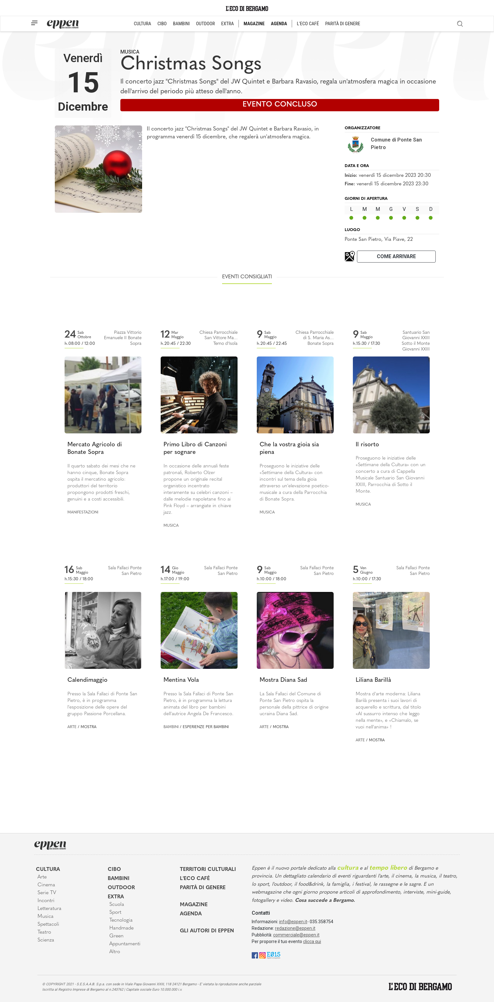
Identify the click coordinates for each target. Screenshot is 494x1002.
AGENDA (279, 23)
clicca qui (312, 941)
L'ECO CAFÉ (308, 23)
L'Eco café (195, 878)
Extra (116, 897)
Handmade (121, 928)
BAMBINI (181, 23)
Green (116, 936)
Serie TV (46, 892)
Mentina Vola (181, 680)
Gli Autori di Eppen (207, 931)
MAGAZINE (254, 23)
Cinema (46, 885)
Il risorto (367, 445)
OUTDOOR (205, 23)
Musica (129, 52)
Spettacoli (48, 924)
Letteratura (49, 908)
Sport (115, 912)
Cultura (48, 869)
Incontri (46, 900)
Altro (114, 951)
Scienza (45, 940)
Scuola (116, 904)
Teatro (44, 932)
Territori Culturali (208, 869)
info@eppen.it (293, 921)
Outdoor (121, 887)
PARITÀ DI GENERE (342, 23)
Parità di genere (203, 887)
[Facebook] (255, 955)
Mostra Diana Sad (283, 680)
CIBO (162, 23)
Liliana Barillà (373, 680)
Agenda (191, 914)
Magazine (194, 904)
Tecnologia (121, 920)
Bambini (171, 727)
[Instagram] (262, 955)
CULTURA (142, 23)
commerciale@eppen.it (296, 934)
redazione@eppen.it (295, 928)
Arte (72, 727)
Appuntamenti (125, 944)
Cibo (114, 869)
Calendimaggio (87, 680)
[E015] (273, 955)
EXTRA (227, 23)
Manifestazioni (82, 512)
